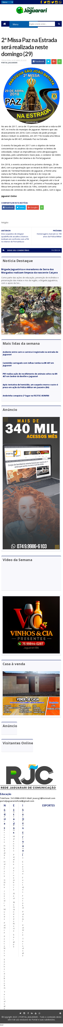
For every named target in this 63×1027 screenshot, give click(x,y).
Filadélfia (4, 852)
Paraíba (14, 860)
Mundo (4, 915)
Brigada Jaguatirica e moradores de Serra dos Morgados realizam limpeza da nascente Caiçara (29, 271)
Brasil (23, 824)
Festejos (23, 885)
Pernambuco (14, 879)
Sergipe (14, 941)
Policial (23, 917)
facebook (55, 251)
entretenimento (23, 845)
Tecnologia (4, 1000)
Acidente (4, 817)
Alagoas (13, 816)
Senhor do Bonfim (4, 974)
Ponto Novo (4, 946)
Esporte (23, 868)
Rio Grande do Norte (14, 917)
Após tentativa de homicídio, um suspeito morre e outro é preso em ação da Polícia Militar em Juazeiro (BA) (30, 386)
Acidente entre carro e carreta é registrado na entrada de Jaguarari (30, 353)
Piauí (14, 896)
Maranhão (14, 844)
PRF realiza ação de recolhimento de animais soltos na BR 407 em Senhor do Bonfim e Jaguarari (30, 375)
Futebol (23, 902)
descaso (4, 835)
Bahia (14, 829)
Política (4, 928)
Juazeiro (4, 899)
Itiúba (4, 884)
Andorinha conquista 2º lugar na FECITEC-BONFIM (26, 396)
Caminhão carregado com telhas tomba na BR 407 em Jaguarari (28, 364)
